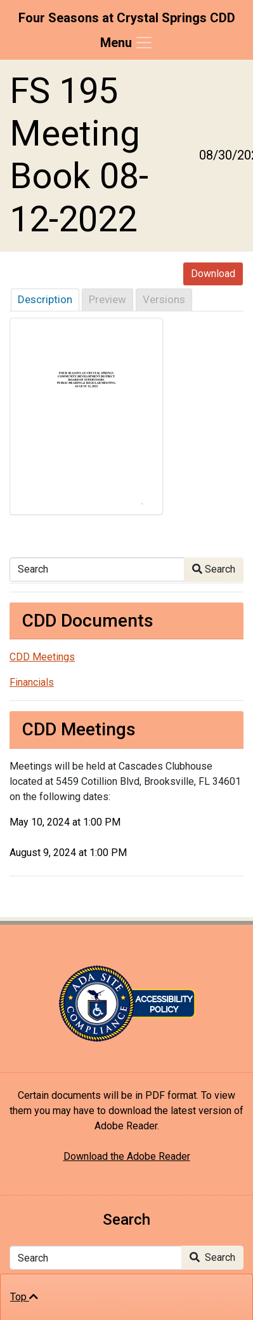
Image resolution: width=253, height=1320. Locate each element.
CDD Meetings (42, 657)
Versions (164, 299)
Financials (32, 682)
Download (213, 274)
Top (24, 1297)
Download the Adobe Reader (126, 1156)
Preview (107, 299)
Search (213, 569)
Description (45, 299)
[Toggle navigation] (127, 43)
